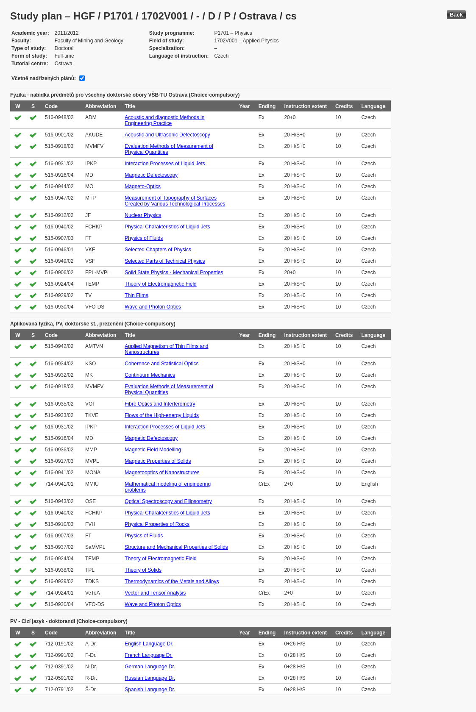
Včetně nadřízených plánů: (43, 78)
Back (456, 14)
